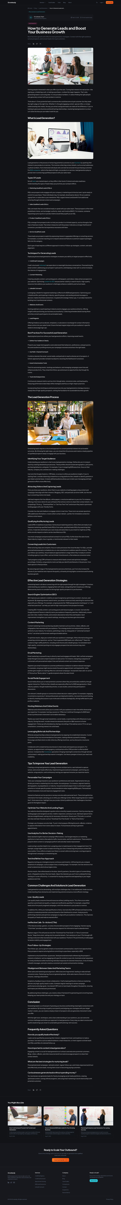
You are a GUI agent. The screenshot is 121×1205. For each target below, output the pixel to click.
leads (34, 181)
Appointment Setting (40, 1181)
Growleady (48, 752)
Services (43, 2)
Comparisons (65, 1184)
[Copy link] (40, 43)
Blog (64, 2)
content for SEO (49, 281)
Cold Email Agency (39, 1176)
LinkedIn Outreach (39, 1187)
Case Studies (51, 2)
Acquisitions (65, 1189)
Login (102, 2)
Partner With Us (66, 1192)
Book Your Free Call (60, 1160)
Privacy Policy (109, 1199)
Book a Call (109, 2)
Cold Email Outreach (40, 1178)
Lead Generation (43, 8)
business (78, 163)
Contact (64, 1187)
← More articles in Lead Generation (36, 11)
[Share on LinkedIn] (33, 43)
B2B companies (35, 170)
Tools (59, 2)
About (70, 2)
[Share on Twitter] (37, 43)
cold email (42, 265)
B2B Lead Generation (40, 1184)
